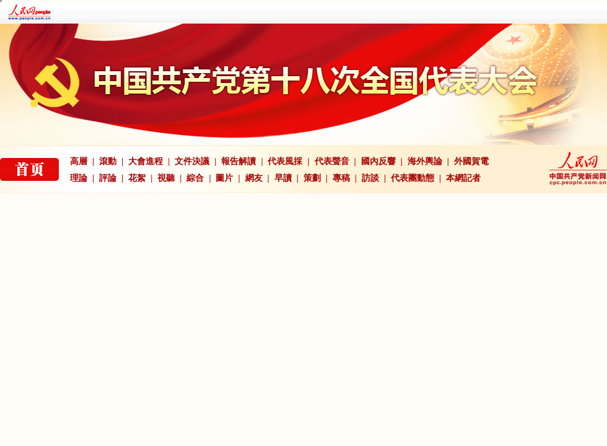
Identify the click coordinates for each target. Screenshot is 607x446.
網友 (254, 178)
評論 (107, 178)
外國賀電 (471, 161)
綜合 (195, 178)
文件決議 (192, 161)
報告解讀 (238, 161)
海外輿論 (425, 161)
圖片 (224, 178)
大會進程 (145, 161)
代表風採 (285, 161)
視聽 (166, 178)
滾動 (107, 161)
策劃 (312, 178)
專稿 (341, 178)
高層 (78, 161)
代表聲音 (332, 161)
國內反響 (378, 161)
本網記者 (463, 178)
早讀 (283, 178)
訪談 (370, 178)
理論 (78, 178)
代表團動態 (412, 178)
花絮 (137, 178)
